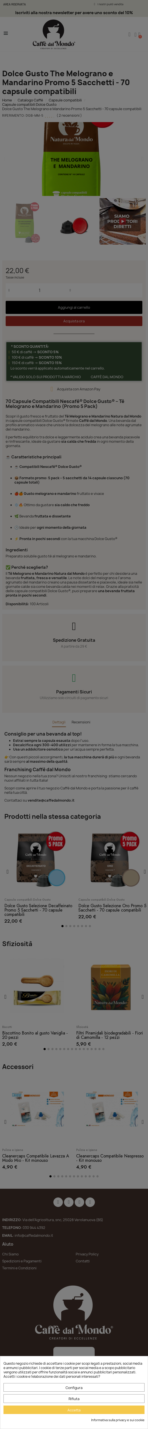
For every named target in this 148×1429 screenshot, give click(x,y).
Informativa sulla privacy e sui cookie (118, 1420)
